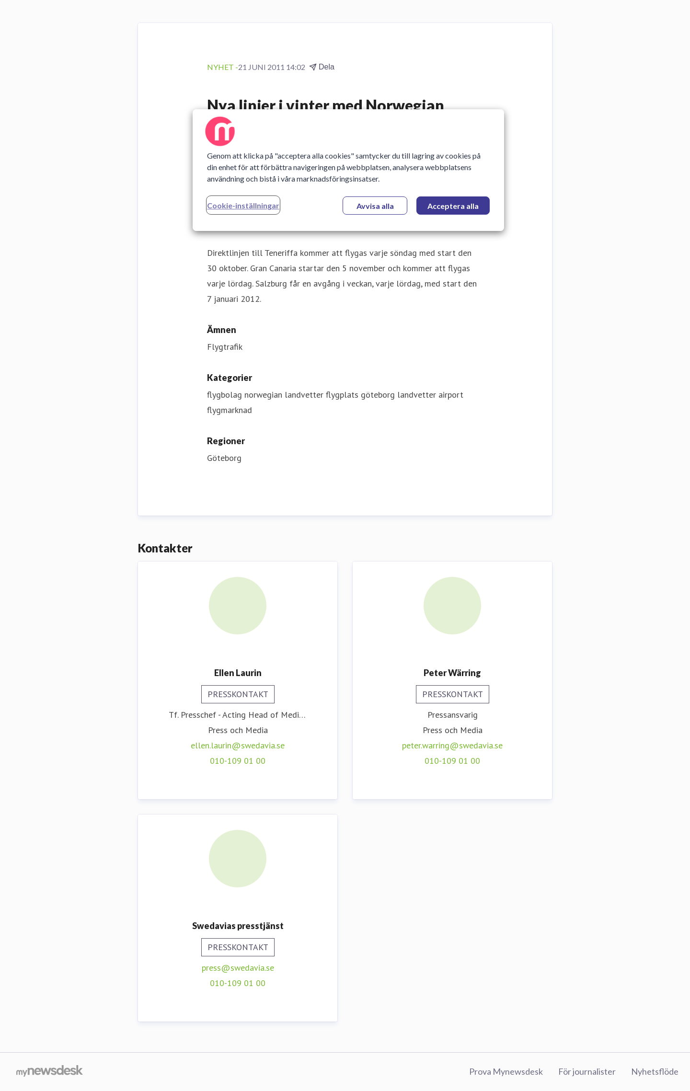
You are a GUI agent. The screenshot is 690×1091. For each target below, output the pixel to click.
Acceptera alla (453, 205)
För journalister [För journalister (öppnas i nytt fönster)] (587, 1071)
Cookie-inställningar (243, 205)
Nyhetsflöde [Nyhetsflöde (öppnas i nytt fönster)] (654, 1071)
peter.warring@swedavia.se (452, 745)
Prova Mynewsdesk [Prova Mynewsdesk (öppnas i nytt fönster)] (506, 1071)
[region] (348, 170)
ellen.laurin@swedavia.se (238, 745)
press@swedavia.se (238, 967)
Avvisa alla (375, 205)
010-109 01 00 (237, 760)
